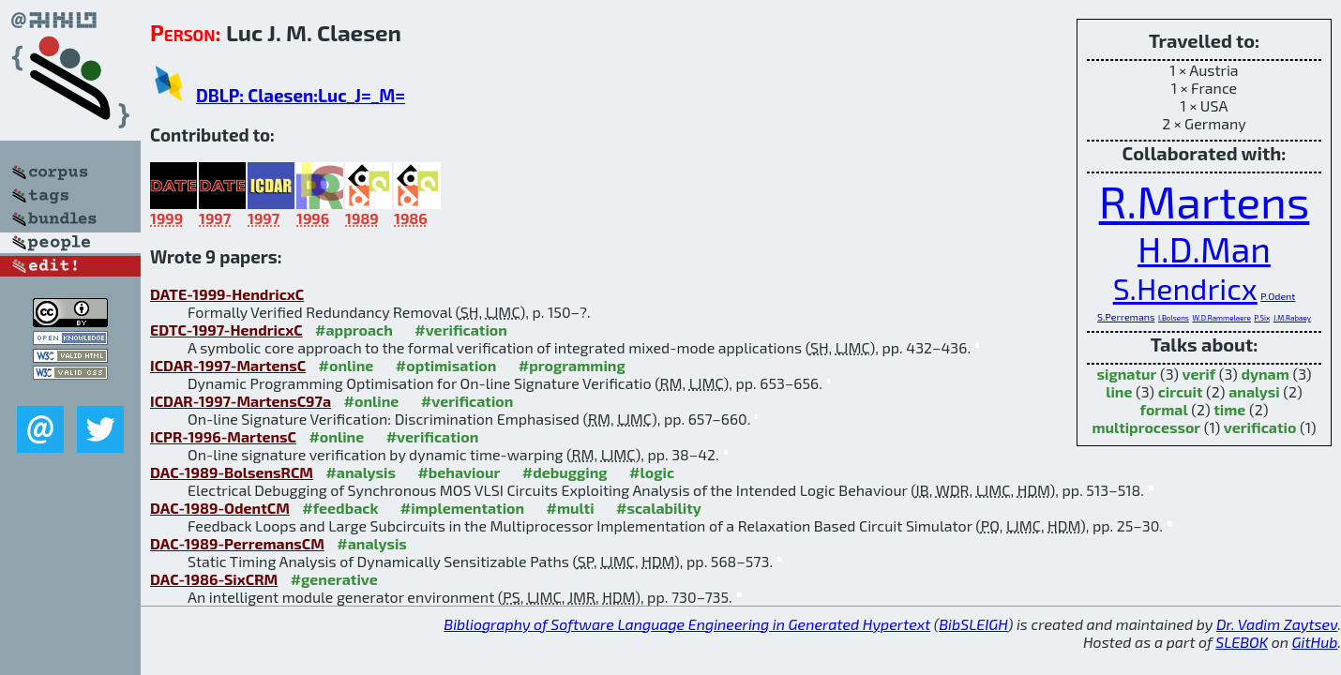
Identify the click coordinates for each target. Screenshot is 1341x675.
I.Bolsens (1173, 317)
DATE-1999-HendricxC (227, 294)
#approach (354, 329)
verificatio (1260, 427)
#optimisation (446, 365)
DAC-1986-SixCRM (214, 579)
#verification (460, 329)
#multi (571, 508)
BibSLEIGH (973, 624)
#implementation (462, 508)
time (1229, 409)
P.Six (1262, 317)
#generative (334, 579)
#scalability (658, 508)
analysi (1254, 391)
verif (1199, 373)
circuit (1180, 391)
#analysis (360, 472)
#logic (651, 472)
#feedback (340, 508)
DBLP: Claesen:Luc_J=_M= (300, 95)
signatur (1127, 373)
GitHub (1315, 642)
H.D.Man (1204, 249)
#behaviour (458, 472)
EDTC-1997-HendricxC (226, 329)
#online (346, 365)
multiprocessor (1146, 427)
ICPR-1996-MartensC (223, 436)
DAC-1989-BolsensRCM (231, 472)
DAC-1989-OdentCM (220, 508)
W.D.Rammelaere (1221, 317)
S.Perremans (1125, 316)
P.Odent (1277, 296)
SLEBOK (1241, 642)
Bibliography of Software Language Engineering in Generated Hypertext (687, 624)
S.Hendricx (1185, 288)
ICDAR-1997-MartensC (228, 365)
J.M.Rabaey (1292, 317)
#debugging (565, 472)
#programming (572, 365)
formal (1164, 409)
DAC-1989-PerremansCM (237, 543)
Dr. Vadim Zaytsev (1276, 624)
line (1119, 391)
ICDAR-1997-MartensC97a (240, 401)
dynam (1264, 373)
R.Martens (1204, 200)
